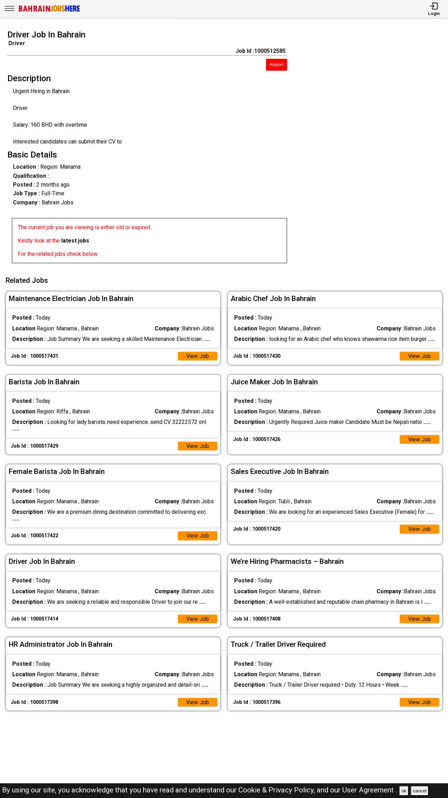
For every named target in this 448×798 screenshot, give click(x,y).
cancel (420, 790)
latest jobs (75, 240)
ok (403, 790)
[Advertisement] (373, 149)
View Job (197, 355)
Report (277, 64)
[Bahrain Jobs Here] (49, 11)
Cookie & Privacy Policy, (277, 790)
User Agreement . (369, 790)
